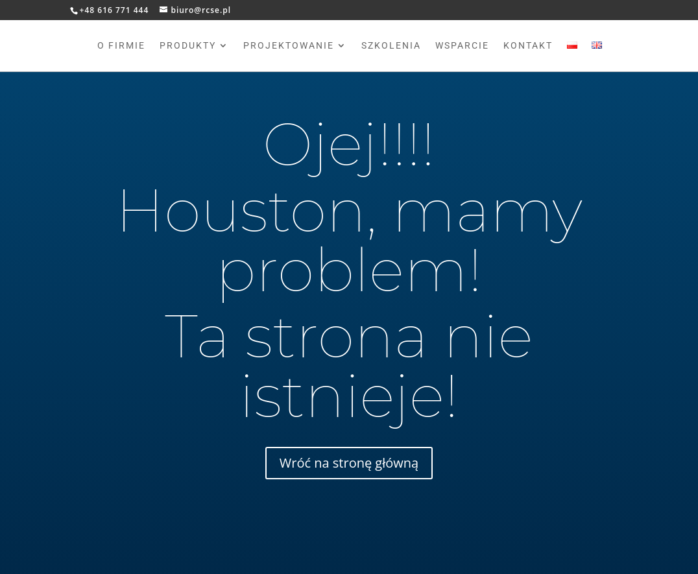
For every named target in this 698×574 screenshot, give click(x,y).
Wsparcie (462, 46)
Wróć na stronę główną (349, 463)
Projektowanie (288, 46)
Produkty (188, 46)
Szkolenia (391, 46)
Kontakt (528, 46)
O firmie (121, 46)
